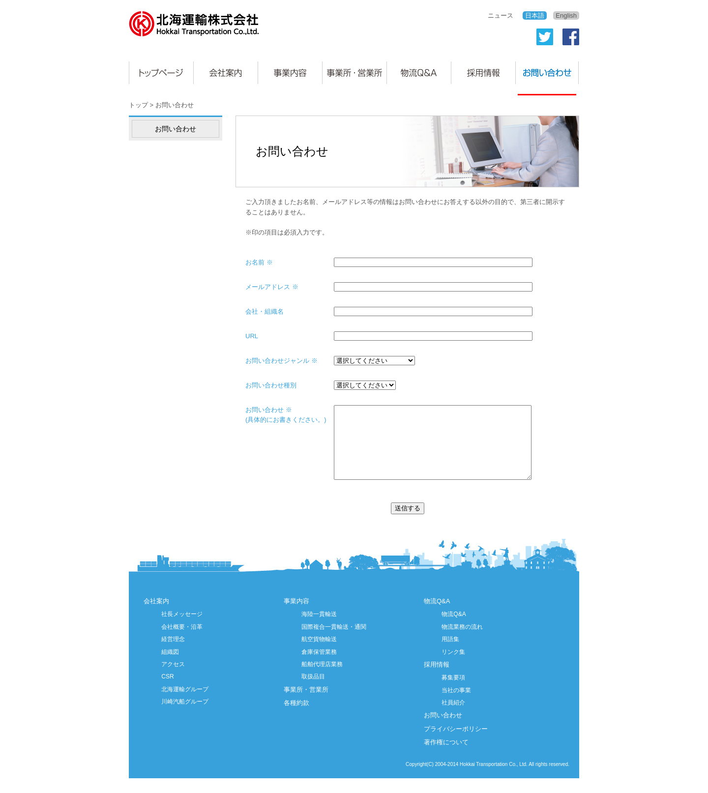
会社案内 (156, 615)
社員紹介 (453, 717)
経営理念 (173, 653)
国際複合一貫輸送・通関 (333, 641)
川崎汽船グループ (184, 716)
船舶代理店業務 (322, 679)
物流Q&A (437, 615)
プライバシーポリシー (456, 743)
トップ (138, 105)
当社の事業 (456, 705)
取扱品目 (313, 691)
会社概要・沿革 (182, 641)
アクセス (173, 679)
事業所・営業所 (306, 704)
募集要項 (453, 692)
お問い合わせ (443, 730)
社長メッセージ (182, 628)
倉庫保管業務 (319, 666)
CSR (167, 691)
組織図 (170, 666)
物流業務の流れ (462, 641)
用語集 (450, 653)
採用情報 (436, 679)
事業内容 (296, 615)
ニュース (500, 15)
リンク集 (453, 666)
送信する (407, 523)
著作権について (446, 757)
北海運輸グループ (184, 704)
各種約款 (296, 717)
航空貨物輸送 (319, 653)
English (566, 15)
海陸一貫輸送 (319, 628)
